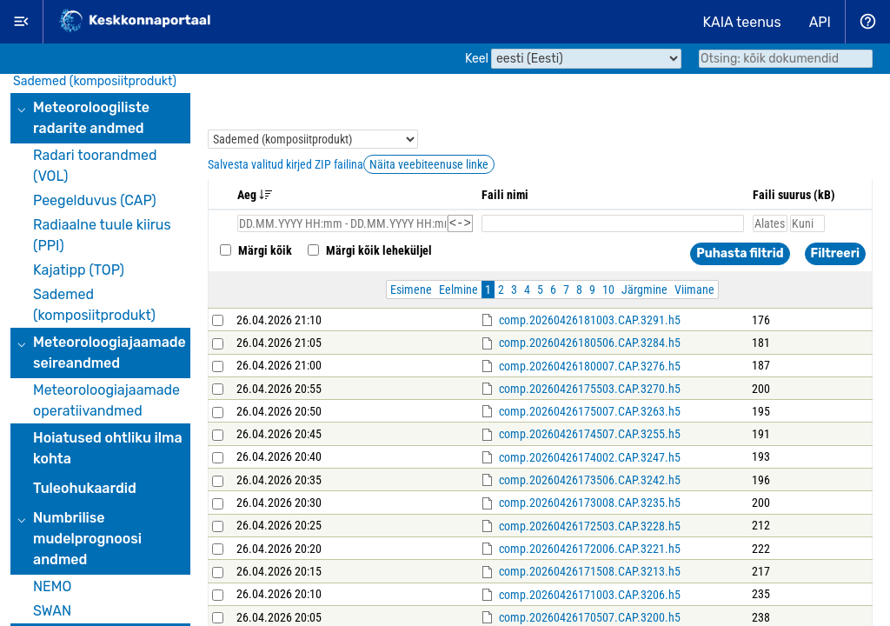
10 (608, 292)
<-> (460, 224)
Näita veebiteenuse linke (428, 164)
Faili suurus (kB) (794, 195)
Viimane (694, 292)
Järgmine (644, 292)
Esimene (411, 292)
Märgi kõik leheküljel (368, 253)
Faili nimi (505, 195)
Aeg (255, 195)
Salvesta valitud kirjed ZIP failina (285, 164)
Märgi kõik (254, 253)
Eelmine (458, 292)
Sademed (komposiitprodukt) (94, 81)
